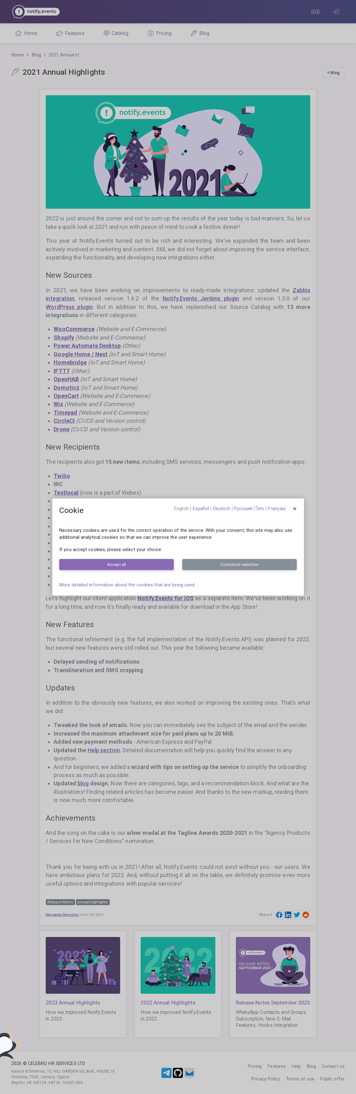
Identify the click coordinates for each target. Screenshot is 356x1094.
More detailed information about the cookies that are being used (127, 585)
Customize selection (239, 564)
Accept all (116, 564)
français (277, 508)
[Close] (295, 508)
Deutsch (222, 508)
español (201, 508)
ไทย (260, 508)
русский (243, 508)
